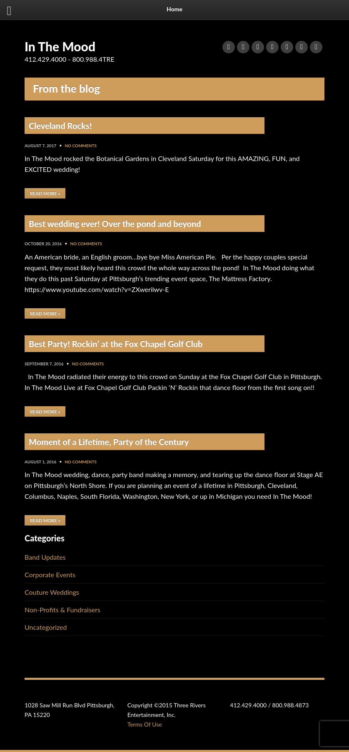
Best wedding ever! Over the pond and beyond (115, 224)
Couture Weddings (52, 592)
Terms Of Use (144, 724)
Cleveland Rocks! (60, 126)
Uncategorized (46, 627)
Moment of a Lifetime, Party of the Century (109, 442)
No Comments (81, 145)
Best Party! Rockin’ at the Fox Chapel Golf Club (116, 344)
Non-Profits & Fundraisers (62, 610)
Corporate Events (50, 574)
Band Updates (45, 557)
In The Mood (60, 46)
